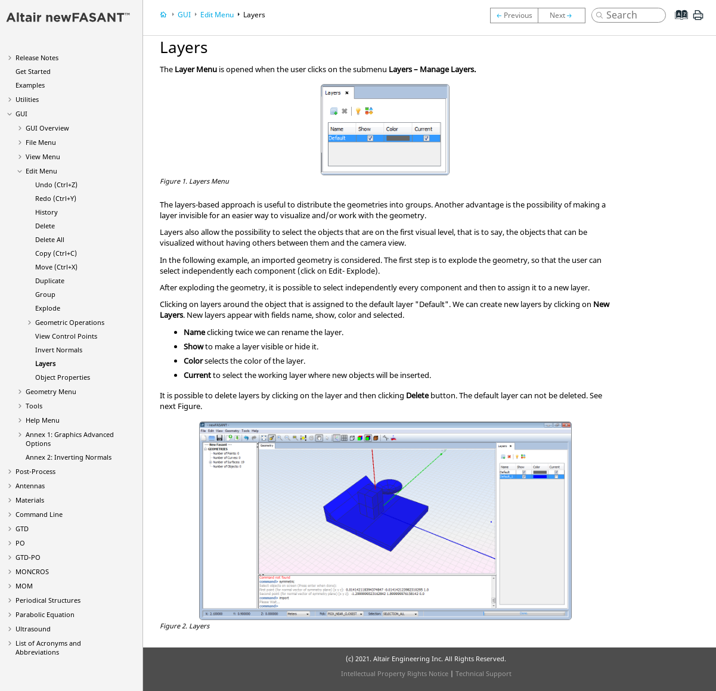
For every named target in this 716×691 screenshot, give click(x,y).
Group (45, 294)
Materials (30, 499)
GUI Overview (47, 127)
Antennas (30, 485)
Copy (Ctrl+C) (56, 253)
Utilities (27, 99)
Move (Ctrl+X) (56, 266)
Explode (47, 307)
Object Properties (62, 377)
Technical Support (483, 673)
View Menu (43, 156)
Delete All (49, 239)
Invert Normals (58, 349)
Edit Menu (41, 170)
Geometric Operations (69, 322)
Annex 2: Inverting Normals (68, 457)
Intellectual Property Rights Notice (394, 673)
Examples (30, 84)
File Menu (41, 142)
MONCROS (32, 571)
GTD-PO (28, 557)
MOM (24, 585)
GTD (22, 528)
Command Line (39, 514)
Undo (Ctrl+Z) (56, 184)
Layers (45, 363)
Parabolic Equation (45, 614)
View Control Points (66, 335)
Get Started (33, 71)
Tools (34, 405)
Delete (45, 225)
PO (20, 542)
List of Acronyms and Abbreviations (48, 647)
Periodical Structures (48, 600)
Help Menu (43, 420)
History (46, 211)
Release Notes (37, 57)
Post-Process (35, 471)
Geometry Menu (51, 391)
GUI (21, 113)
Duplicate (49, 280)
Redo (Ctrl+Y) (55, 198)
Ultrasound (33, 628)
